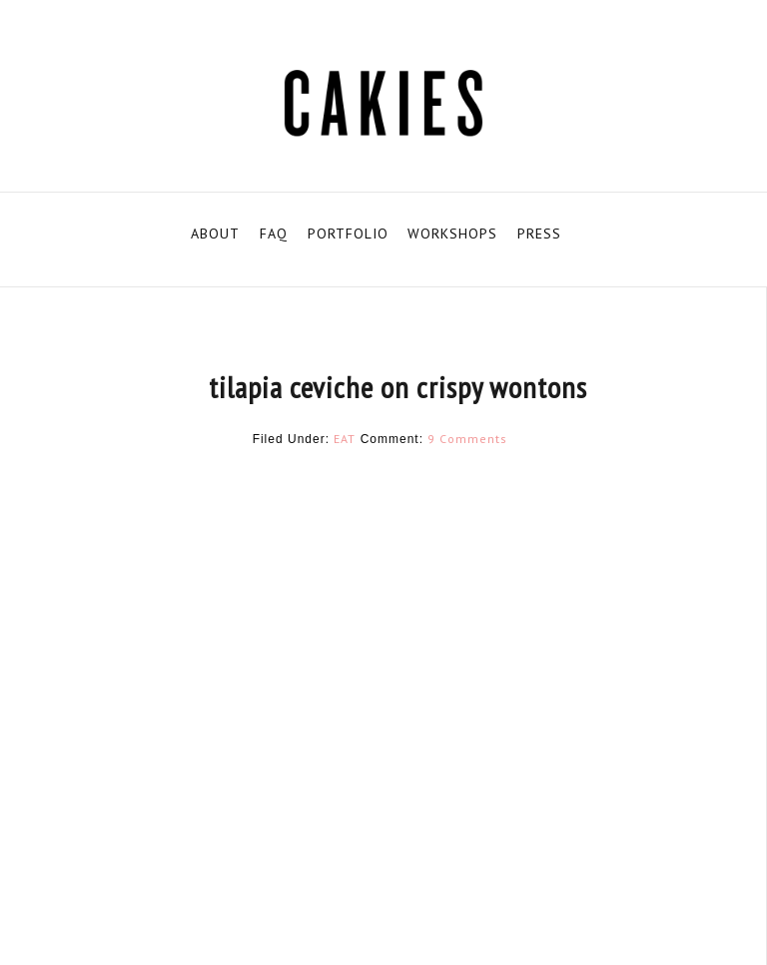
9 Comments (467, 438)
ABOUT (215, 233)
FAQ (274, 233)
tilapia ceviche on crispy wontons (398, 386)
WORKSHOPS (452, 233)
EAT (345, 438)
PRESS (539, 233)
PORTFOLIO (348, 233)
